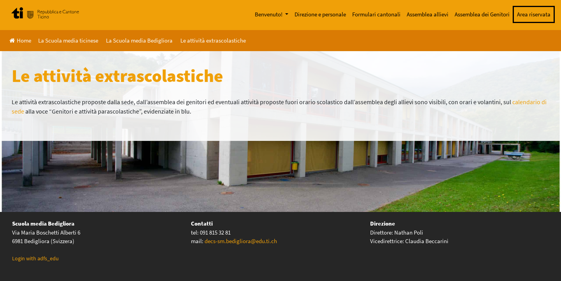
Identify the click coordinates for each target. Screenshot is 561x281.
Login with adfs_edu (35, 258)
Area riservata (533, 14)
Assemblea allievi (427, 14)
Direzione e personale (320, 14)
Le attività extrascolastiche (213, 40)
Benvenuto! (269, 14)
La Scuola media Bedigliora (139, 40)
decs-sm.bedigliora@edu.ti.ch (241, 241)
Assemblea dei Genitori (482, 14)
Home (20, 40)
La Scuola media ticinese (68, 40)
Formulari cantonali (376, 14)
